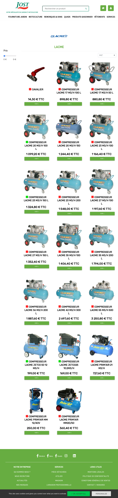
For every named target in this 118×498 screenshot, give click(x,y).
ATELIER (59, 476)
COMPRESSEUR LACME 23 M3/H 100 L (101, 145)
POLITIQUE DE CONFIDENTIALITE (96, 476)
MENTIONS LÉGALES (96, 472)
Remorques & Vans (53, 16)
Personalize (101, 494)
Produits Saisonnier (82, 16)
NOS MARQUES (22, 485)
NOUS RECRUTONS (22, 476)
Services (111, 16)
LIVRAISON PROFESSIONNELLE (59, 485)
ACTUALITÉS (22, 481)
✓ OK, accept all (78, 494)
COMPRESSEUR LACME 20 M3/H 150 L (68, 145)
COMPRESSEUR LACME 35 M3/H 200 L (101, 255)
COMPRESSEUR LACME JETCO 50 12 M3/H (36, 365)
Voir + (37, 104)
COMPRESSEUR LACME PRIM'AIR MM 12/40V (36, 420)
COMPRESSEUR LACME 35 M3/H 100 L (68, 255)
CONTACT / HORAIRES (96, 485)
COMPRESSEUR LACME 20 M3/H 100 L (36, 145)
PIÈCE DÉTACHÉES (59, 472)
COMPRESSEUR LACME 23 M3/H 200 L (68, 200)
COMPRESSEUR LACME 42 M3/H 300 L (69, 310)
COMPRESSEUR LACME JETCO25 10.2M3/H (69, 365)
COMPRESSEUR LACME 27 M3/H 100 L (101, 200)
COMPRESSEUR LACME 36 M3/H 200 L (36, 310)
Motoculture (36, 16)
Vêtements (100, 16)
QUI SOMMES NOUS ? (22, 472)
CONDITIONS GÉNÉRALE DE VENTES (95, 481)
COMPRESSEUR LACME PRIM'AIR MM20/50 (69, 420)
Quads (67, 16)
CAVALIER (37, 89)
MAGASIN (59, 481)
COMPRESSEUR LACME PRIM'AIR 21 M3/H (101, 365)
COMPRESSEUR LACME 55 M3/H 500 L (101, 310)
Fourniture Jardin (18, 16)
